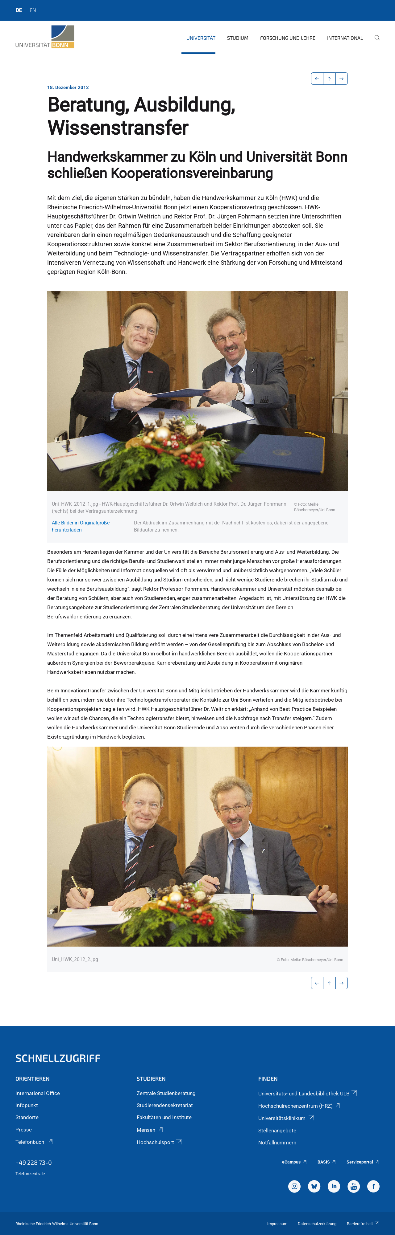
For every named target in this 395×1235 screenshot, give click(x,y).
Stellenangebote (277, 1130)
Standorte (27, 1117)
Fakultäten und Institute (164, 1117)
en (33, 10)
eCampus (294, 1162)
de (18, 10)
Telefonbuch (34, 1142)
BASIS (327, 1162)
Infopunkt (26, 1105)
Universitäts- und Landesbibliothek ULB (308, 1093)
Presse (23, 1130)
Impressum (277, 1223)
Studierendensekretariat (165, 1105)
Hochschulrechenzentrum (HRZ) (299, 1106)
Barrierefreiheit (363, 1223)
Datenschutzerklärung (317, 1223)
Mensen (150, 1130)
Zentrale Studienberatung (166, 1093)
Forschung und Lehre (287, 38)
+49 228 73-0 (33, 1162)
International (345, 38)
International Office (37, 1093)
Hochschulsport (159, 1142)
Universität (200, 38)
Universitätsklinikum (286, 1118)
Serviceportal (363, 1162)
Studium (237, 38)
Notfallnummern (277, 1142)
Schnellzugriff (58, 1057)
